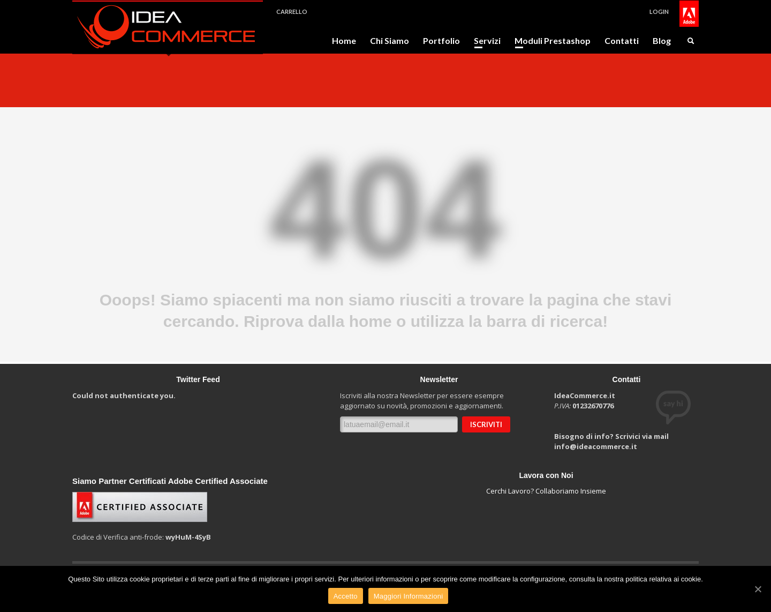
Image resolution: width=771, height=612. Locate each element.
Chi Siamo (389, 40)
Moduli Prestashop (549, 40)
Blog (662, 40)
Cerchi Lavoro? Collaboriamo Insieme (546, 491)
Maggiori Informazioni (408, 596)
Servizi (484, 40)
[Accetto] (757, 589)
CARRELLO (291, 11)
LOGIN (659, 11)
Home (344, 40)
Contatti (621, 40)
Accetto (346, 596)
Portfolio (441, 40)
